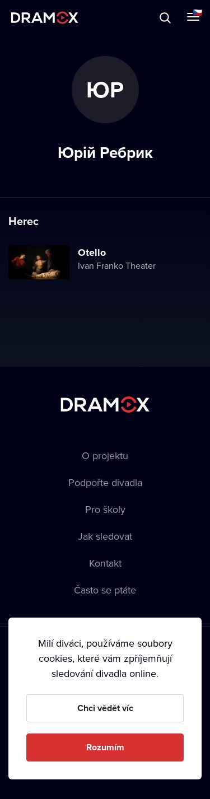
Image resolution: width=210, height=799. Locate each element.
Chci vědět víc (105, 708)
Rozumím (105, 747)
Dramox (44, 17)
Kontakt (105, 563)
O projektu (105, 455)
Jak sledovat (105, 536)
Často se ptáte (105, 590)
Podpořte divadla (105, 482)
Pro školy (105, 509)
